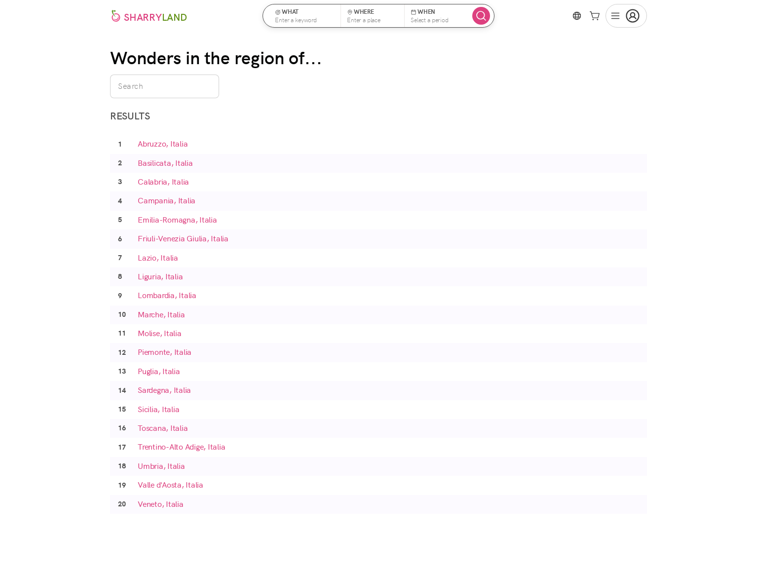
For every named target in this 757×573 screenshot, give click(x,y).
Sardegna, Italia (164, 390)
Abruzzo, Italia (163, 144)
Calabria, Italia (163, 182)
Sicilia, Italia (158, 409)
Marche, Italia (161, 314)
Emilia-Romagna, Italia (177, 220)
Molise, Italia (160, 333)
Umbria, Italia (161, 466)
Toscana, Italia (163, 428)
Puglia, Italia (159, 371)
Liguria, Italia (160, 276)
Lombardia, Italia (167, 295)
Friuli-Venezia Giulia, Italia (183, 238)
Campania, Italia (166, 200)
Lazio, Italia (158, 258)
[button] (305, 15)
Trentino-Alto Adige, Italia (181, 447)
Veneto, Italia (161, 504)
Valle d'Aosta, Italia (170, 485)
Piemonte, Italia (164, 352)
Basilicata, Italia (165, 163)
